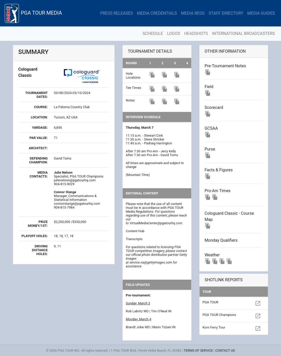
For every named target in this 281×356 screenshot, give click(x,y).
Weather (212, 254)
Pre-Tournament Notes (225, 65)
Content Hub (135, 231)
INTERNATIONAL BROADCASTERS (243, 33)
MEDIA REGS (193, 13)
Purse (210, 149)
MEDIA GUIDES (261, 13)
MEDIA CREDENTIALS (157, 13)
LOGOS (173, 33)
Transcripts (134, 239)
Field (209, 86)
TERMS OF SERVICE (198, 350)
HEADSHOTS (196, 33)
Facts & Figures (219, 169)
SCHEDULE (153, 33)
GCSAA (211, 128)
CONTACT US (225, 350)
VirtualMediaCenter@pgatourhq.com (156, 223)
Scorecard (214, 107)
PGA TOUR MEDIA (33, 13)
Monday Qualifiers (221, 240)
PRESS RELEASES (116, 13)
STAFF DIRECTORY (226, 13)
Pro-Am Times (218, 190)
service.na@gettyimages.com (150, 262)
